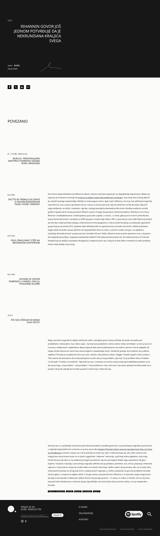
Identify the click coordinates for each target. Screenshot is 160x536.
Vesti (10, 21)
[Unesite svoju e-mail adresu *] (35, 515)
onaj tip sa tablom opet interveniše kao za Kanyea (100, 197)
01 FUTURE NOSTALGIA (18, 154)
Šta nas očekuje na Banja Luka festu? (25, 321)
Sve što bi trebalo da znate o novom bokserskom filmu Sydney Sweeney (24, 202)
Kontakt (83, 519)
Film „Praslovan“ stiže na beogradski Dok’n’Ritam (25, 241)
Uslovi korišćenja (145, 529)
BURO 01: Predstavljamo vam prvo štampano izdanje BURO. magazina (24, 161)
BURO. (17, 65)
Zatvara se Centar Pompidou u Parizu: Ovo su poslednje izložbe (24, 281)
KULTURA (11, 195)
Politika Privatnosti (108, 529)
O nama (83, 506)
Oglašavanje (86, 513)
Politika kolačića (127, 529)
